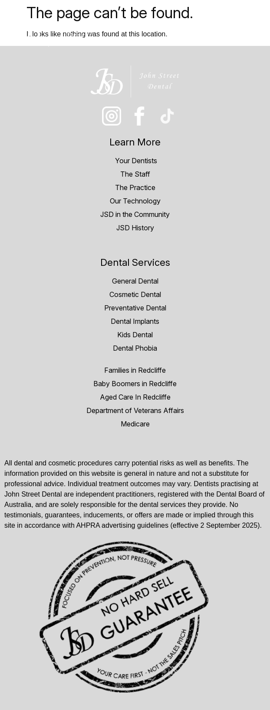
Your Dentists (135, 160)
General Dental (135, 281)
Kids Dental (135, 334)
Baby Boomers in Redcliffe (135, 383)
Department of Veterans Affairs (135, 410)
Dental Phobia (135, 348)
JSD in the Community (135, 214)
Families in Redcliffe (135, 370)
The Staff (135, 174)
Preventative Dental (135, 307)
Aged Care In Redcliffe (135, 397)
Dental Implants (135, 321)
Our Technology (135, 201)
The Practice (135, 187)
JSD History (135, 227)
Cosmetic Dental (135, 294)
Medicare (135, 424)
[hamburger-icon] (253, 29)
